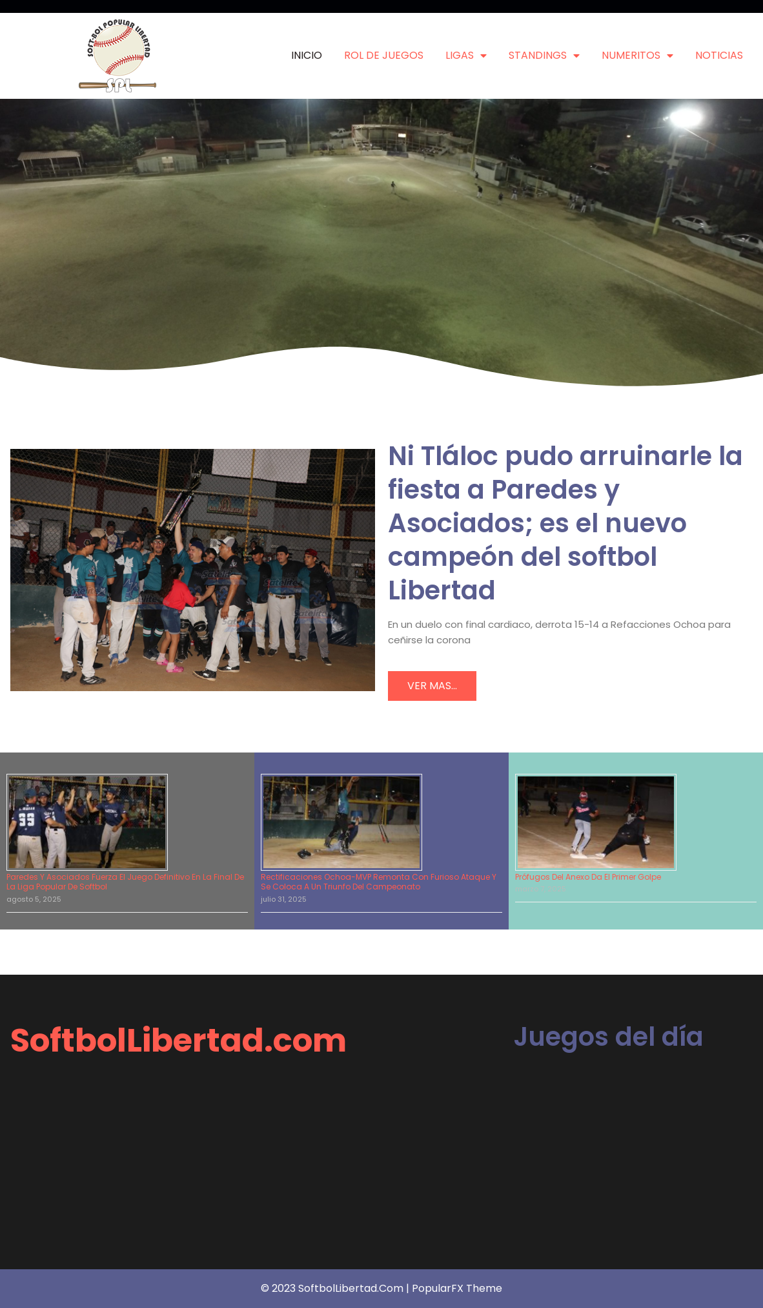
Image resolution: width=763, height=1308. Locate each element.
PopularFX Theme (457, 1288)
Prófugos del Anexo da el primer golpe (588, 876)
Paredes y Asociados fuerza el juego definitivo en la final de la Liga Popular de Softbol (125, 882)
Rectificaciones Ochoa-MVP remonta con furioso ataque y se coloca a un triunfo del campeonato (378, 882)
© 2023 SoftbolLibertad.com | (336, 1288)
